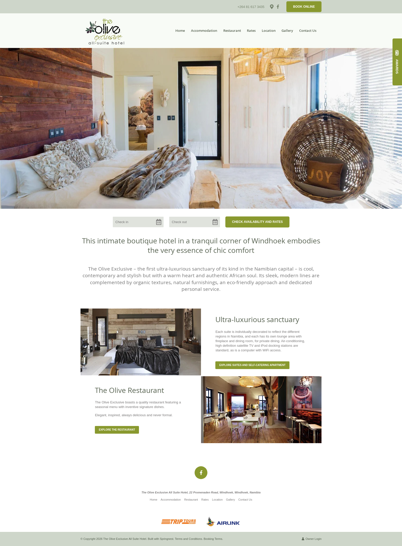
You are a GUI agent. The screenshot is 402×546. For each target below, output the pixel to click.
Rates (251, 30)
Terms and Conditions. (189, 538)
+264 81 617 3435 (250, 6)
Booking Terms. (213, 538)
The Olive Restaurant (129, 390)
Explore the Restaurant (117, 429)
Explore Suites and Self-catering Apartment (252, 365)
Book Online (304, 6)
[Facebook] (278, 7)
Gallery (287, 30)
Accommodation (204, 30)
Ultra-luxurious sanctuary (257, 319)
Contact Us (307, 30)
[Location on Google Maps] (271, 6)
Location (269, 30)
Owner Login (311, 538)
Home (180, 30)
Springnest (167, 538)
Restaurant (232, 30)
